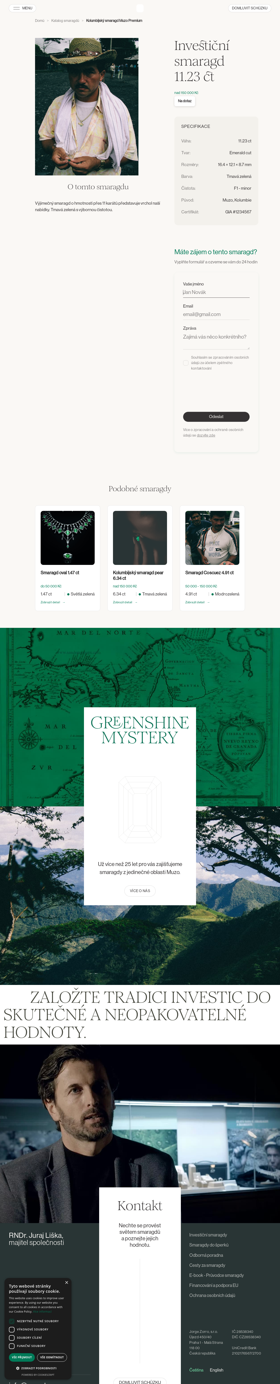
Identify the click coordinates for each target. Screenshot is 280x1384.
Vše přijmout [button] (22, 1357)
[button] (38, 1368)
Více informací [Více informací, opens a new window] (42, 1311)
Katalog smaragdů (65, 21)
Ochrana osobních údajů (212, 1295)
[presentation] (217, 385)
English (216, 1370)
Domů (39, 21)
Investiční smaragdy (208, 1235)
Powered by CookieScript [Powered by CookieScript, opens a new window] (38, 1374)
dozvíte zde (206, 435)
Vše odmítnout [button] (52, 1357)
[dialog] (37, 1329)
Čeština (196, 1370)
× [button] (66, 1282)
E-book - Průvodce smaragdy (216, 1275)
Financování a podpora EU (213, 1285)
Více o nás (140, 891)
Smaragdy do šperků (208, 1245)
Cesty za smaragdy (207, 1265)
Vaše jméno (193, 284)
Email (188, 306)
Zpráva (189, 328)
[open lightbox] (86, 106)
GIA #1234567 (238, 212)
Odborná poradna (206, 1255)
